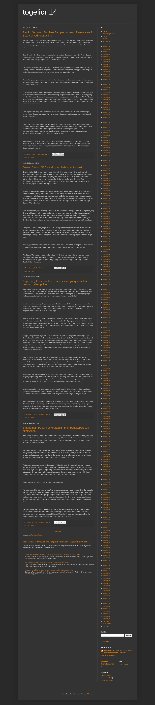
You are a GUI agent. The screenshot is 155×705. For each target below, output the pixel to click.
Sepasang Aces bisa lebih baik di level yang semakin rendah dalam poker (49, 570)
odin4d (105, 31)
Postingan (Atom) (37, 535)
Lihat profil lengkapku (108, 655)
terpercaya (106, 44)
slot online (106, 41)
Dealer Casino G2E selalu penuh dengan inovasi (52, 167)
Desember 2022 (106, 678)
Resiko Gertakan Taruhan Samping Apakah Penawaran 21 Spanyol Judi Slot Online (57, 542)
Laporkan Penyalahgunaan (107, 663)
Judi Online (31, 157)
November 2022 (106, 680)
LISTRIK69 (106, 621)
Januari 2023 (105, 675)
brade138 (106, 36)
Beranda (58, 531)
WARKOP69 (107, 624)
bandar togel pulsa (109, 34)
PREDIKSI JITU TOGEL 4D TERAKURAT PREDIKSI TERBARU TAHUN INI (118, 652)
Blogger (89, 694)
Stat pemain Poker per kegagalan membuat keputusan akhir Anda (46, 562)
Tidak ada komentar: (43, 154)
